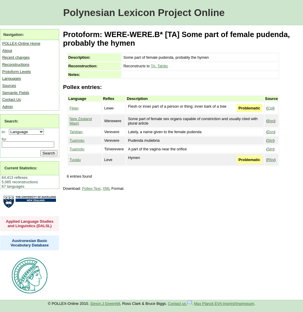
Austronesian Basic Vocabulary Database (30, 242)
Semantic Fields (15, 92)
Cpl (270, 108)
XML (106, 188)
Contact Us (11, 99)
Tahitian (76, 132)
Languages (11, 78)
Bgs (270, 121)
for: (4, 139)
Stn (270, 140)
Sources (9, 85)
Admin (7, 106)
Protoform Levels (16, 71)
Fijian (74, 108)
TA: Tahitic (159, 66)
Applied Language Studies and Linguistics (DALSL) (30, 223)
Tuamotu (77, 140)
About (7, 50)
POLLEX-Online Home (21, 43)
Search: (11, 121)
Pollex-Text (91, 188)
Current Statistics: (20, 168)
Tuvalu (75, 159)
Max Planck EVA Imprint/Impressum (224, 303)
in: (5, 132)
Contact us (180, 303)
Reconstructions (15, 64)
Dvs (270, 132)
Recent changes (15, 57)
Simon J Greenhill (105, 303)
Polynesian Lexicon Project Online (144, 12)
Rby (270, 159)
